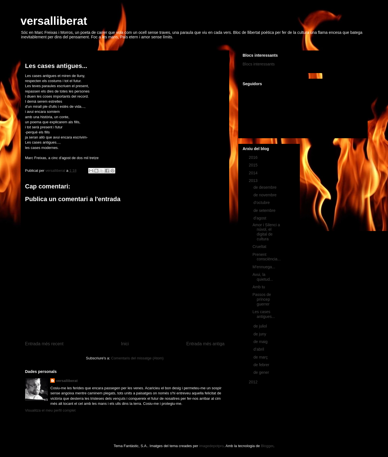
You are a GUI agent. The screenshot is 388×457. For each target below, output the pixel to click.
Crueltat (259, 246)
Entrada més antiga (205, 343)
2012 (254, 382)
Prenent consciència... (266, 257)
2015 (254, 165)
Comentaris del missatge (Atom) (137, 358)
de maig (261, 341)
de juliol (260, 326)
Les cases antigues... (263, 314)
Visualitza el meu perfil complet (50, 410)
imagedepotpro (211, 446)
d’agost (260, 218)
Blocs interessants (259, 64)
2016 (254, 157)
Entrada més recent (44, 343)
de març (261, 357)
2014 (254, 173)
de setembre (265, 210)
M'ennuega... (263, 267)
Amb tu (258, 287)
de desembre (265, 187)
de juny (260, 334)
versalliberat (54, 21)
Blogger (267, 446)
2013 (254, 180)
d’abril (259, 349)
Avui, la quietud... (262, 277)
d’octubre (262, 202)
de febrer (261, 364)
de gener (261, 372)
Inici (125, 343)
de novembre (265, 195)
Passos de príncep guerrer (261, 299)
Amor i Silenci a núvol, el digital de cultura (266, 232)
